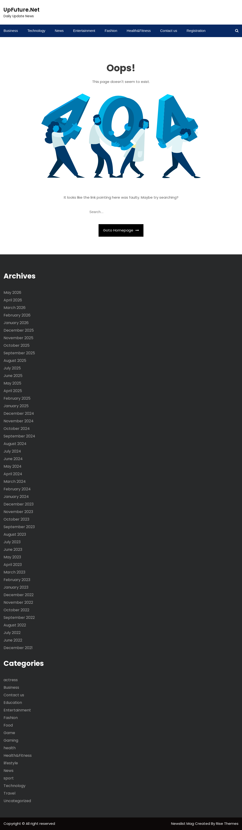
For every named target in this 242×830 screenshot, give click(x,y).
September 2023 (19, 527)
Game (9, 733)
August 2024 (15, 443)
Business (11, 31)
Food (8, 725)
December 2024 (19, 413)
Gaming (11, 740)
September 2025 (19, 353)
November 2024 (19, 421)
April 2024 (13, 474)
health (10, 748)
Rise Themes (227, 823)
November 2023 (18, 511)
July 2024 (12, 451)
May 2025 (12, 383)
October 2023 (16, 519)
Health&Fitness (139, 31)
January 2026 (16, 322)
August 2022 (15, 625)
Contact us (168, 31)
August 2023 (15, 534)
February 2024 (17, 489)
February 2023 (17, 579)
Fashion (111, 31)
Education (13, 702)
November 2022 (18, 602)
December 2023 (19, 504)
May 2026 (12, 292)
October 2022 (16, 610)
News (59, 31)
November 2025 (18, 338)
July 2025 (12, 368)
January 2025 (16, 406)
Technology (36, 31)
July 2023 (12, 542)
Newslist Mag (183, 823)
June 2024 (13, 459)
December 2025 (19, 330)
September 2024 (19, 436)
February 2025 (17, 398)
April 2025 (13, 391)
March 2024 (15, 481)
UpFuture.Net (21, 9)
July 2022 (12, 632)
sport (9, 778)
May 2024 (13, 466)
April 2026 (13, 300)
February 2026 (17, 315)
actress (11, 680)
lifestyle (11, 763)
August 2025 (15, 360)
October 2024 (17, 428)
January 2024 (16, 496)
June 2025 (13, 375)
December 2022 (19, 595)
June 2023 (13, 549)
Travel (9, 793)
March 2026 (15, 307)
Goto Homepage (121, 230)
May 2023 (12, 557)
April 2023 (13, 564)
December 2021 (18, 647)
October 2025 (17, 345)
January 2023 (16, 587)
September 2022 (19, 617)
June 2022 (13, 640)
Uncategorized (17, 801)
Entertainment (84, 31)
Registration (195, 31)
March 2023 (14, 572)
